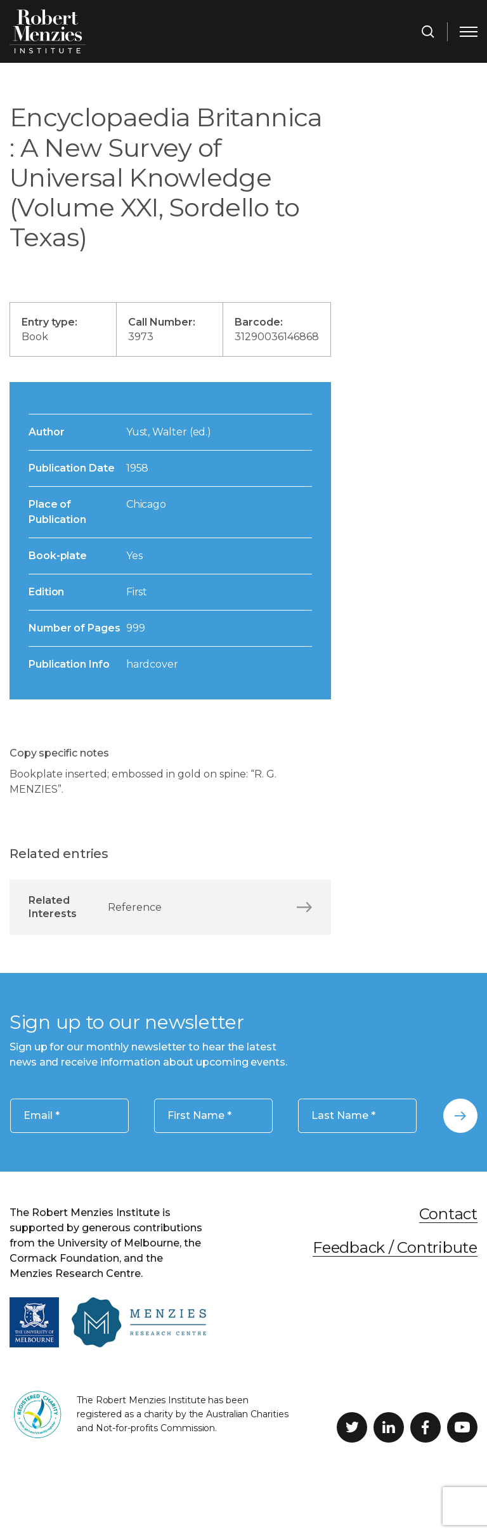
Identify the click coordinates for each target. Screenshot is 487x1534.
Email (41, 1116)
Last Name (343, 1116)
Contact (448, 1214)
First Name (199, 1116)
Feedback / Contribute (395, 1247)
